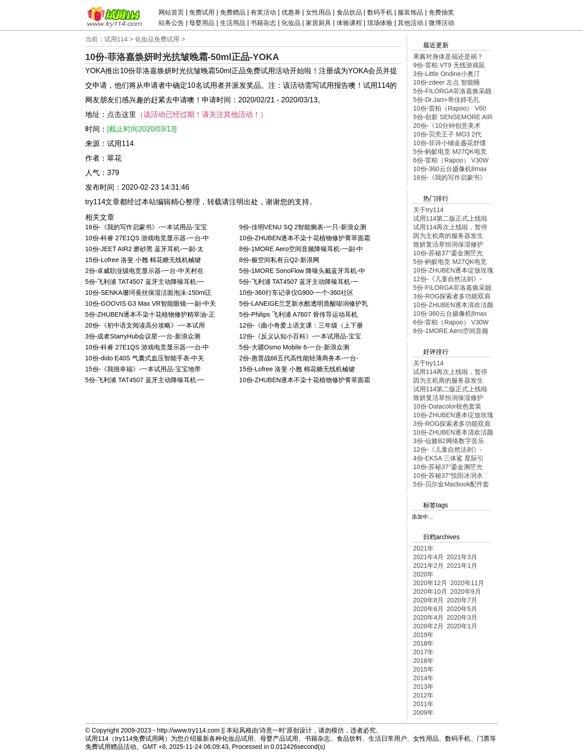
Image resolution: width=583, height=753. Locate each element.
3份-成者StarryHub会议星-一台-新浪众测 (142, 336)
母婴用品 (202, 22)
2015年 (423, 669)
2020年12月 (430, 582)
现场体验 (380, 22)
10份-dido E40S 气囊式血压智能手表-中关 (144, 358)
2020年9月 (465, 591)
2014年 (423, 678)
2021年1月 (462, 565)
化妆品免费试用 (157, 39)
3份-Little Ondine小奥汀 (446, 73)
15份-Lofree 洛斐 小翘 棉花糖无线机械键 (143, 259)
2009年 (423, 712)
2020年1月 (462, 626)
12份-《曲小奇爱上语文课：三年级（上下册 (301, 325)
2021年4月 (428, 557)
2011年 (423, 704)
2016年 (423, 660)
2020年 (423, 574)
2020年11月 (467, 582)
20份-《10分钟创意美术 (447, 125)
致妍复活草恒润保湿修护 (448, 244)
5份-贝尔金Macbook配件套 (451, 484)
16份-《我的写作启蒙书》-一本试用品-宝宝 (146, 227)
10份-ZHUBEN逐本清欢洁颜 (453, 304)
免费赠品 (232, 12)
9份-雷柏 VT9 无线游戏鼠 (449, 65)
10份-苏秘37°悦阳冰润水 (448, 475)
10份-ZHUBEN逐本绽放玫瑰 (453, 270)
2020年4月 (428, 617)
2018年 (423, 643)
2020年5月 (462, 608)
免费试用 (202, 12)
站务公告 (171, 22)
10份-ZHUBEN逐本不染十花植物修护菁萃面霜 (304, 238)
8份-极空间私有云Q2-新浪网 (279, 259)
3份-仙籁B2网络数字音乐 (448, 441)
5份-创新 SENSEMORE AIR (452, 117)
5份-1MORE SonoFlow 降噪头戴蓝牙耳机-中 (302, 270)
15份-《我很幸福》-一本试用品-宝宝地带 (143, 369)
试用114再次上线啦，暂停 (450, 227)
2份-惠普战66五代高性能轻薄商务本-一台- (298, 358)
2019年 (423, 634)
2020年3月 (462, 617)
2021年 (423, 548)
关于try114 (428, 209)
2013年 (423, 686)
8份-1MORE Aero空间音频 (450, 330)
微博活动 (441, 22)
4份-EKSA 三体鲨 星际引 (448, 458)
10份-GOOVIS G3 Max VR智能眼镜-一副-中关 (150, 303)
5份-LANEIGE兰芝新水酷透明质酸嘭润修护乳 (303, 303)
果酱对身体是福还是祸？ (448, 56)
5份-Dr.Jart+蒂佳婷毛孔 (446, 99)
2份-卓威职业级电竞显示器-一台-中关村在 (144, 270)
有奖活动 (263, 12)
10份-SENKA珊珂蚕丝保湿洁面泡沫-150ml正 (148, 292)
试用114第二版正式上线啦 (450, 218)
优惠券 (291, 12)
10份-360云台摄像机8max (450, 168)
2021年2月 (428, 565)
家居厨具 (318, 22)
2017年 (423, 652)
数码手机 (380, 12)
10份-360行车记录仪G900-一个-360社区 (296, 292)
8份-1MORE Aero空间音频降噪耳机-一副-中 (301, 249)
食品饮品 (349, 12)
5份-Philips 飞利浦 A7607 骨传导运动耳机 (298, 314)
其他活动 (410, 22)
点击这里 (121, 114)
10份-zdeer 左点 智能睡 (446, 82)
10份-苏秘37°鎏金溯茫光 (448, 253)
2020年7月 (462, 600)
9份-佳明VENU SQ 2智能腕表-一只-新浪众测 (302, 227)
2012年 (423, 695)
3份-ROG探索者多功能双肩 (452, 296)
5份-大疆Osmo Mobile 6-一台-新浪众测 (294, 347)
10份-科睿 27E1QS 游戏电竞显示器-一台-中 (147, 238)
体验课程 (349, 22)
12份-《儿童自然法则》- (447, 279)
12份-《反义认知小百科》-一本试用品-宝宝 (300, 336)
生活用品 (232, 22)
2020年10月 (430, 591)
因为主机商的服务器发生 (448, 235)
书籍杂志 (263, 22)
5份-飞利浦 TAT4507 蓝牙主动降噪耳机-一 (145, 281)
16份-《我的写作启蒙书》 (449, 177)
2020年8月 (428, 600)
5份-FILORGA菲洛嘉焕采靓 (452, 91)
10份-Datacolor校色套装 (447, 406)
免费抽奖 (441, 12)
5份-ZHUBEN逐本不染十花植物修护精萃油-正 (150, 314)
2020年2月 (428, 626)
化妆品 (291, 22)
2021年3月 (462, 557)
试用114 (116, 39)
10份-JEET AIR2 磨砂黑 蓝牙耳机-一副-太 (144, 249)
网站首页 (171, 12)
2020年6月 (428, 608)
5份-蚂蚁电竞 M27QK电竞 (450, 151)
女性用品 (318, 12)
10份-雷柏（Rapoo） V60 (449, 108)
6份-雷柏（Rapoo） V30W (451, 160)
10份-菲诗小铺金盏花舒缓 (449, 143)
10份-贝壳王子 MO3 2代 (447, 134)
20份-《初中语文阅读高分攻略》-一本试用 (145, 325)
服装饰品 (410, 12)
